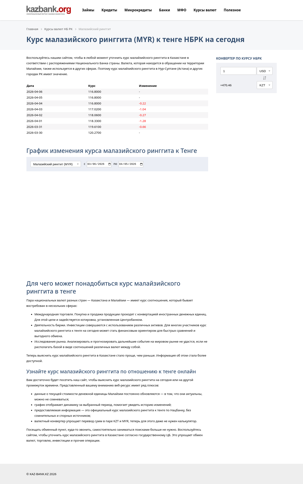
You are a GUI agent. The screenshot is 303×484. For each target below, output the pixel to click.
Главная (32, 29)
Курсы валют (205, 10)
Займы (88, 10)
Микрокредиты (138, 10)
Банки (164, 10)
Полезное (232, 10)
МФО (181, 10)
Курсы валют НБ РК (58, 29)
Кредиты (109, 10)
